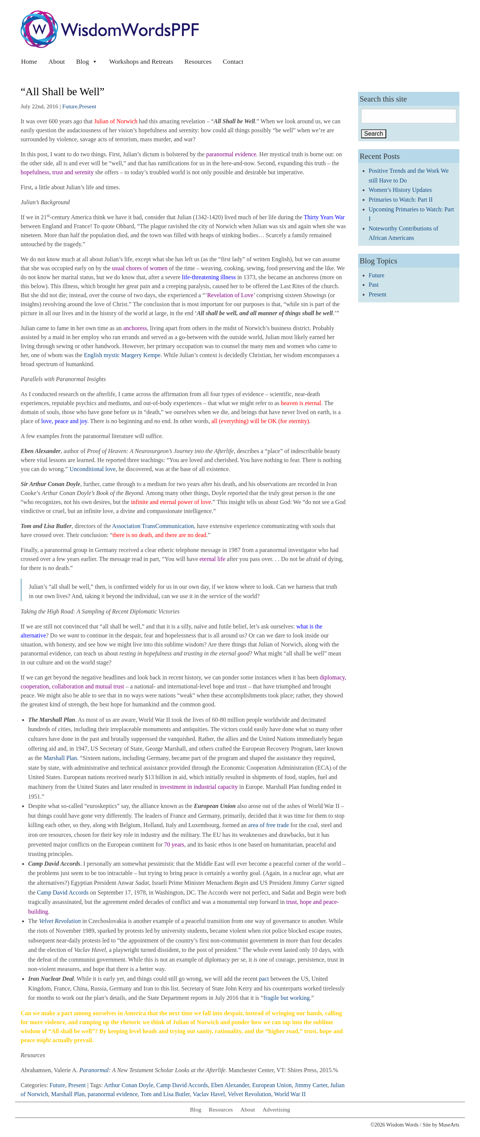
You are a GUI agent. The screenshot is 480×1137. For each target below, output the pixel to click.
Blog (87, 61)
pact (265, 978)
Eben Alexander (230, 1085)
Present (87, 106)
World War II (290, 1094)
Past (374, 284)
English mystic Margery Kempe (122, 355)
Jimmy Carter (311, 1085)
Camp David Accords (63, 892)
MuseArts (449, 1125)
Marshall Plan (60, 758)
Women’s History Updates (400, 190)
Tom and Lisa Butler (165, 1094)
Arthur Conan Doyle (128, 1085)
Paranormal (94, 1070)
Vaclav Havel (209, 1094)
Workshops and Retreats (141, 61)
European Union (272, 1085)
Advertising (276, 1109)
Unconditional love (92, 469)
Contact (233, 61)
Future (70, 106)
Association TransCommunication (153, 526)
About (56, 61)
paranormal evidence (113, 1094)
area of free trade (268, 825)
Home (29, 61)
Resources (198, 61)
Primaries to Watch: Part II (401, 199)
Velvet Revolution (249, 1094)
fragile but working (286, 998)
